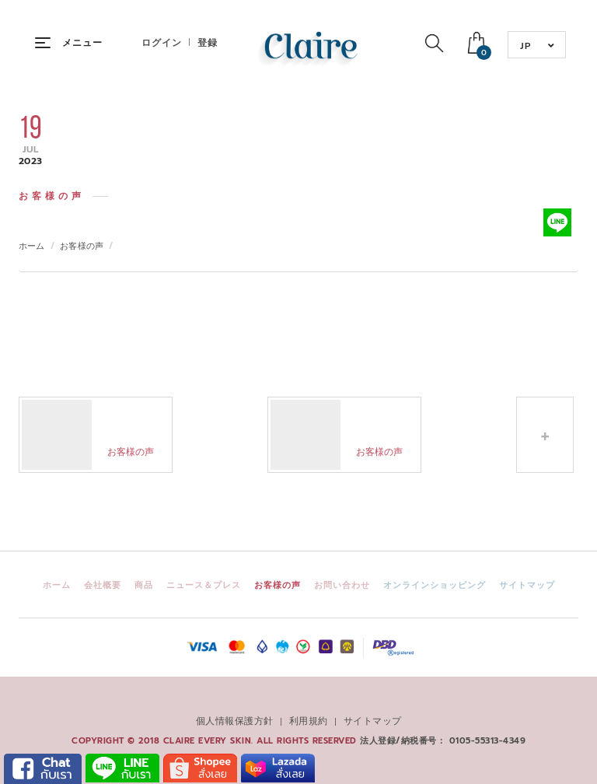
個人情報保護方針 (235, 721)
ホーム (32, 246)
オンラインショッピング (434, 585)
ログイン (161, 43)
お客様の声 (81, 246)
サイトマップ (527, 585)
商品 (143, 585)
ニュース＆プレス (203, 585)
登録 (207, 43)
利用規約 (308, 721)
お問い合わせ (342, 585)
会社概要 (102, 585)
